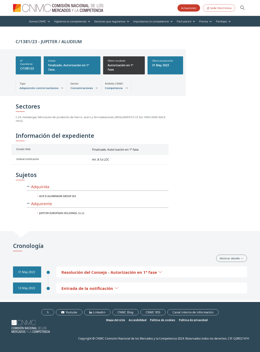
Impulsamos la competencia (151, 21)
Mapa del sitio (115, 320)
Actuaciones (188, 8)
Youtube (71, 312)
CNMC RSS (153, 312)
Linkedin (99, 312)
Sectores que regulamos (109, 21)
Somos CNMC (37, 21)
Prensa (203, 21)
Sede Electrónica (219, 8)
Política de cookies (162, 320)
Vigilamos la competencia (70, 21)
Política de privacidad (193, 320)
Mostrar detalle (231, 258)
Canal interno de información (193, 312)
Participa (221, 21)
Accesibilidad (137, 320)
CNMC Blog (125, 312)
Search (242, 7)
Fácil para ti (184, 21)
